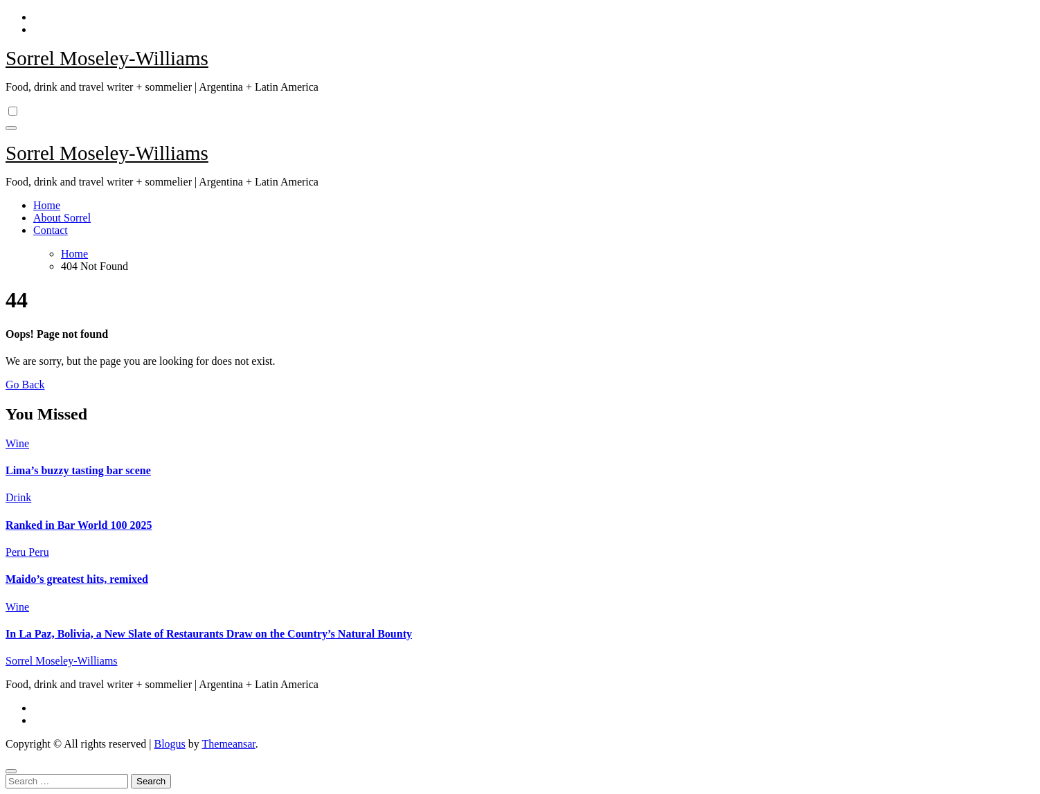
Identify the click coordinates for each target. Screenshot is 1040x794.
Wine (17, 443)
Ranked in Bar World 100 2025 (79, 525)
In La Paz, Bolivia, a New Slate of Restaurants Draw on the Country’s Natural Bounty (209, 634)
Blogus (169, 744)
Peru (17, 552)
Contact (50, 230)
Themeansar (228, 744)
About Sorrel (62, 218)
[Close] (11, 771)
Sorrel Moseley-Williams (107, 58)
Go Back (25, 384)
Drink (18, 497)
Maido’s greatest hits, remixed (77, 579)
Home (46, 205)
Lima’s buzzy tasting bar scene (78, 470)
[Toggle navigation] (11, 128)
